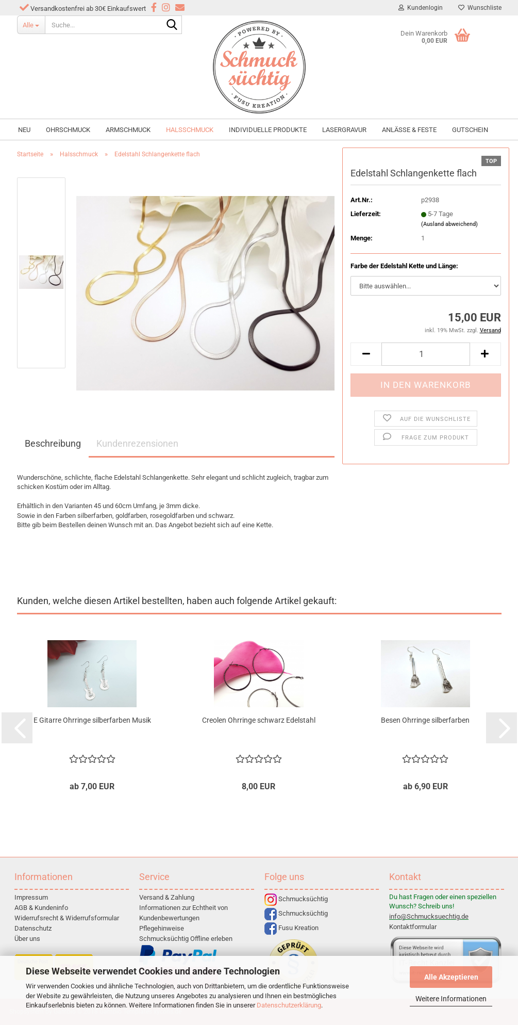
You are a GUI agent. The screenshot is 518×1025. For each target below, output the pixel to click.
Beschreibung (53, 443)
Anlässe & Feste (409, 130)
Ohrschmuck (68, 130)
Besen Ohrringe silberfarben (425, 720)
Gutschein (470, 130)
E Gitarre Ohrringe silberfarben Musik (92, 720)
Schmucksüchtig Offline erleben (185, 938)
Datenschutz (33, 928)
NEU (24, 130)
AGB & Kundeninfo (41, 908)
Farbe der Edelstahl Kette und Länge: (404, 266)
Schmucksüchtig (296, 899)
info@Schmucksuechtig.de (429, 916)
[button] (365, 354)
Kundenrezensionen (137, 443)
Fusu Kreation (291, 928)
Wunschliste (480, 7)
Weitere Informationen (451, 999)
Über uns (27, 938)
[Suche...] (31, 24)
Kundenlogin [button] (420, 7)
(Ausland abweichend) (449, 224)
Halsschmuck (189, 130)
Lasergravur (344, 130)
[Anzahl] (425, 354)
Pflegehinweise (161, 928)
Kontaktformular (413, 927)
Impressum (31, 897)
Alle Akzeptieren (451, 977)
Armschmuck (128, 130)
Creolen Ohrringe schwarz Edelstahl (258, 720)
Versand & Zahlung (166, 897)
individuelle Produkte (268, 130)
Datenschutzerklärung (289, 1005)
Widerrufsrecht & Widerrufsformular (66, 918)
